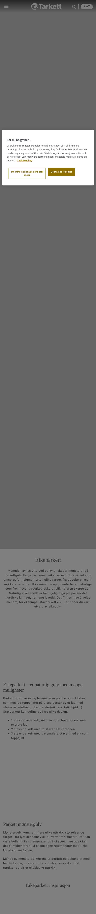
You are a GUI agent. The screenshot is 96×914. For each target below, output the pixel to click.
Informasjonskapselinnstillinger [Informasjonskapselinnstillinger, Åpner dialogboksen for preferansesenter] (27, 173)
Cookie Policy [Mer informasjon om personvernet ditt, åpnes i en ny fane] (24, 160)
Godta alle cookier (61, 171)
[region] (48, 157)
